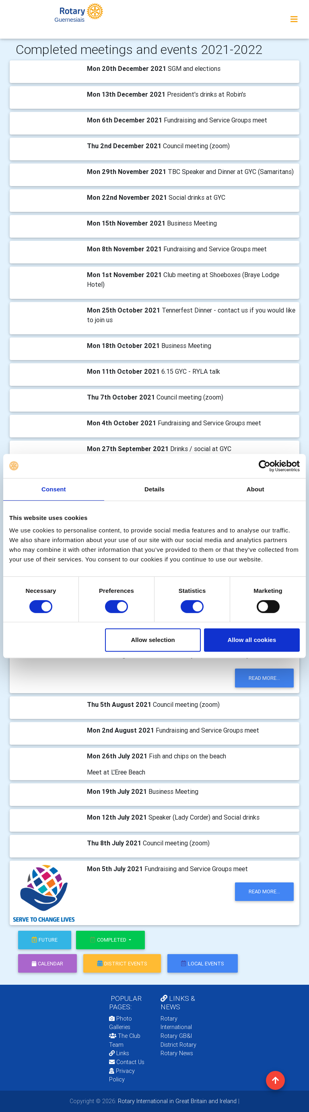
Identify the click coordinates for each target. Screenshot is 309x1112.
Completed (109, 939)
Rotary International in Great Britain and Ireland (176, 1101)
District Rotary (178, 1044)
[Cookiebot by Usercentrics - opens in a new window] (264, 466)
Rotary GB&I (176, 1036)
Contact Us (126, 1062)
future (45, 939)
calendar (47, 963)
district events (122, 963)
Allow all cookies (251, 639)
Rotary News (177, 1053)
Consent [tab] (53, 489)
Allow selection (153, 639)
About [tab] (255, 489)
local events (202, 963)
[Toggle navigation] (294, 19)
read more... (264, 678)
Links (119, 1053)
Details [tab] (154, 489)
